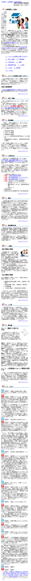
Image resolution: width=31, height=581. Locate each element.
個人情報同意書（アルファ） (17, 179)
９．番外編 (17, 67)
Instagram (25, 574)
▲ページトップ (23, 93)
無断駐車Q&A (18, 571)
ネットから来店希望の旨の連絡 (10, 107)
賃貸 (4, 573)
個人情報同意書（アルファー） (14, 161)
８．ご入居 (8, 67)
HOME (4, 2)
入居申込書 (4, 160)
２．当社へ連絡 (10, 59)
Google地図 (10, 574)
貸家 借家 (7, 573)
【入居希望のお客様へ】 (10, 42)
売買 (18, 573)
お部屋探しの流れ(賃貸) (14, 2)
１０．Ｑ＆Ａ (9, 70)
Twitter (20, 574)
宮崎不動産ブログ (24, 573)
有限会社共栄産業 (13, 576)
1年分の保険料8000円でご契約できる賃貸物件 (14, 90)
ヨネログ (5, 574)
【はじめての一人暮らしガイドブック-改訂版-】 (14, 47)
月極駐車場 (11, 571)
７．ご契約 (21, 65)
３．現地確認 (20, 59)
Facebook (16, 574)
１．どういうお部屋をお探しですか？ (16, 56)
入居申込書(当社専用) (15, 175)
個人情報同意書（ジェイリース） (18, 177)
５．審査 (19, 62)
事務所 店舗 (13, 573)
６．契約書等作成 (10, 65)
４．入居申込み (10, 62)
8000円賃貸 (25, 571)
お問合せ (5, 571)
